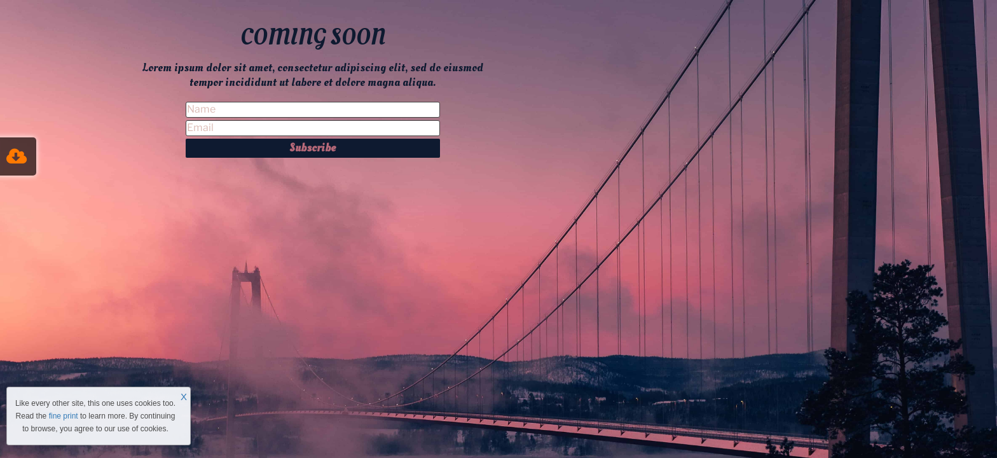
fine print (63, 416)
